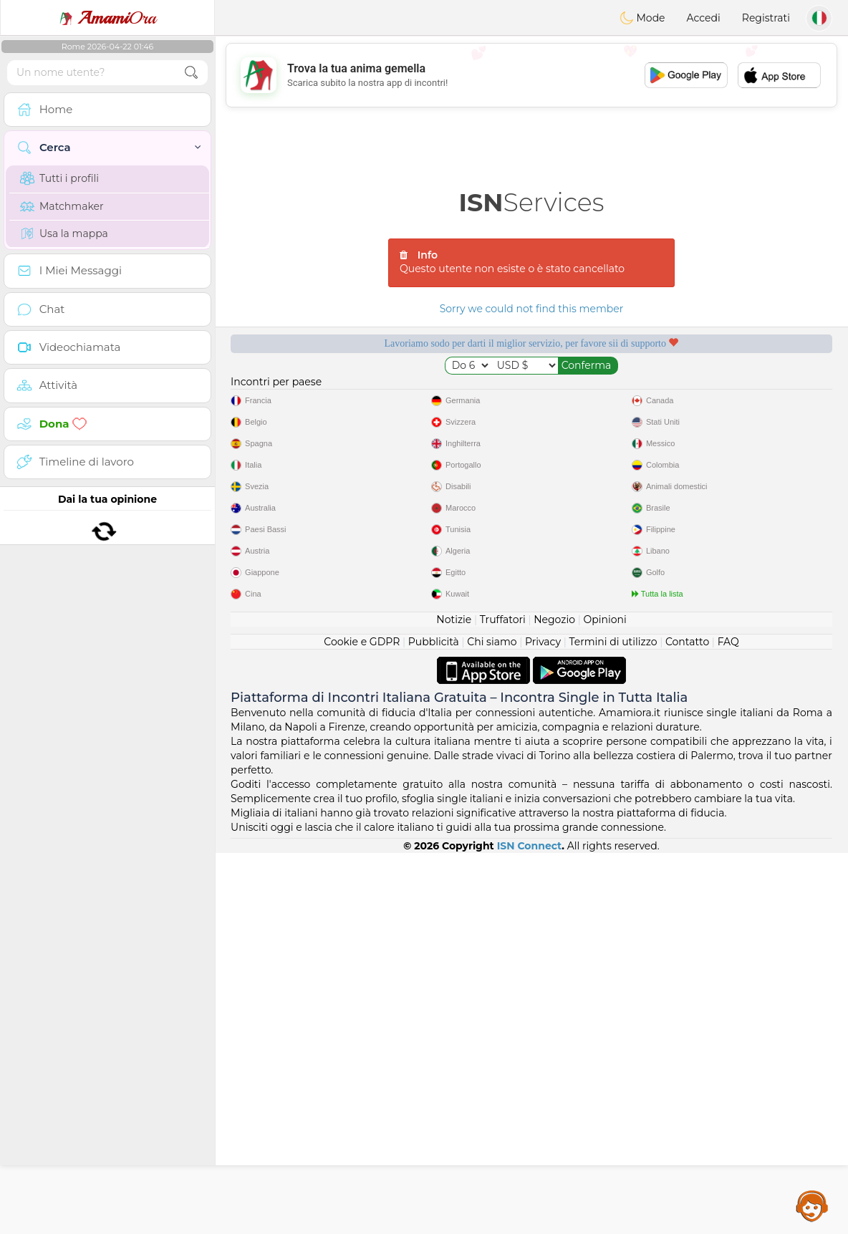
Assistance (812, 1205)
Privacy (543, 1022)
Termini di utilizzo (613, 1022)
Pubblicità (433, 1022)
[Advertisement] (531, 75)
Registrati (766, 17)
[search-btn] (191, 72)
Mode (642, 18)
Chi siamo (491, 1022)
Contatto (687, 1022)
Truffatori (503, 1000)
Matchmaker (62, 206)
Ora (107, 18)
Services (531, 202)
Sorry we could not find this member (532, 308)
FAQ (728, 1022)
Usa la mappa (64, 233)
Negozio (554, 1000)
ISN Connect (529, 1226)
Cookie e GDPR (362, 1022)
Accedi (704, 17)
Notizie (453, 1000)
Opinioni (604, 1000)
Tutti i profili (59, 178)
